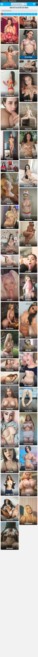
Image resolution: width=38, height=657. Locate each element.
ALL (2, 14)
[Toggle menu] (2, 4)
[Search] (25, 4)
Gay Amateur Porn (12, 1)
